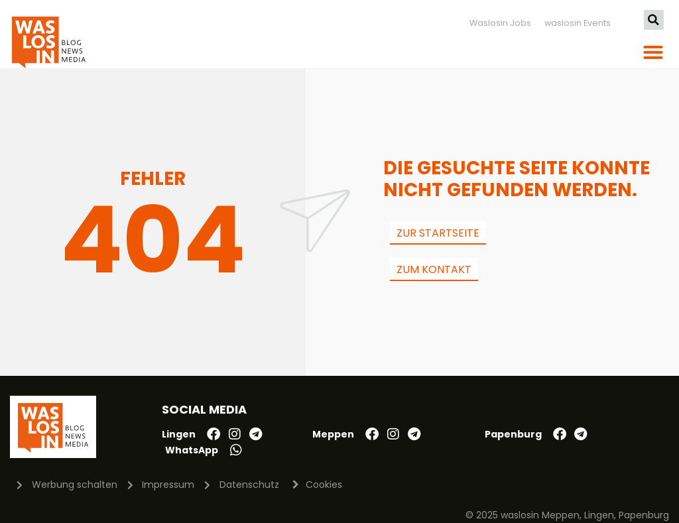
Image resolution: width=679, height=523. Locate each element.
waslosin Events (577, 23)
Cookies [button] (324, 484)
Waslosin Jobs (500, 23)
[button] (654, 20)
